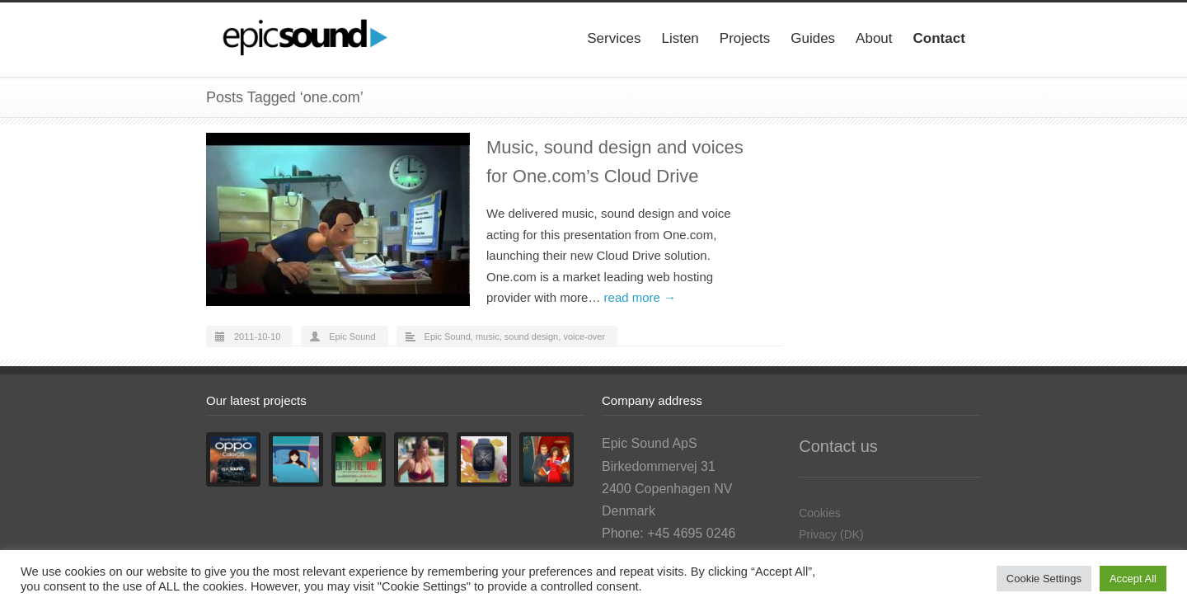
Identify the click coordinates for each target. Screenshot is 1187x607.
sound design (531, 336)
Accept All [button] (1133, 578)
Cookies (820, 513)
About (874, 38)
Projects (745, 38)
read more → (640, 297)
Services (613, 38)
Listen (679, 38)
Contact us (838, 446)
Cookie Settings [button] (1043, 578)
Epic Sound (352, 336)
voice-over (584, 336)
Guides (813, 38)
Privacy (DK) (831, 534)
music (488, 336)
